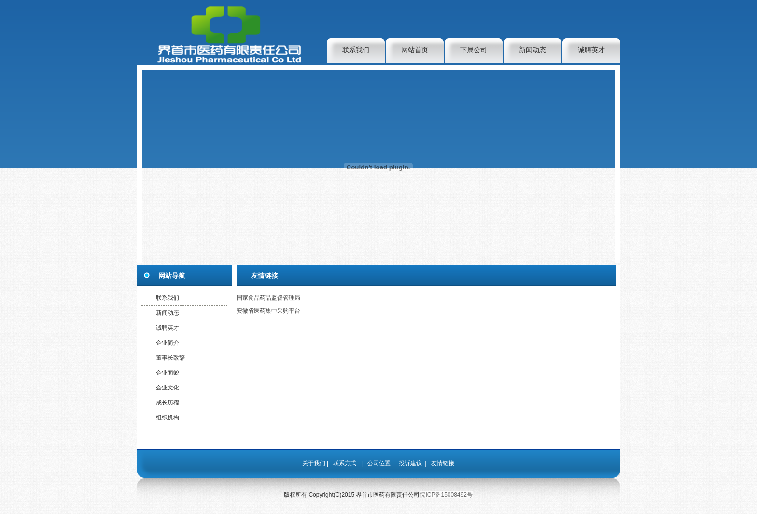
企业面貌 (167, 372)
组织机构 (167, 417)
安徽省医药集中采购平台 (268, 310)
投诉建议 (410, 463)
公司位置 (379, 463)
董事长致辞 (170, 357)
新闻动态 (532, 50)
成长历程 (167, 402)
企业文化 (167, 387)
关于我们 (313, 463)
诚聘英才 (591, 50)
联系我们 (355, 50)
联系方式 (344, 463)
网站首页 (414, 50)
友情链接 (442, 463)
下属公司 (473, 50)
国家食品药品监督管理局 (268, 297)
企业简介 (167, 342)
